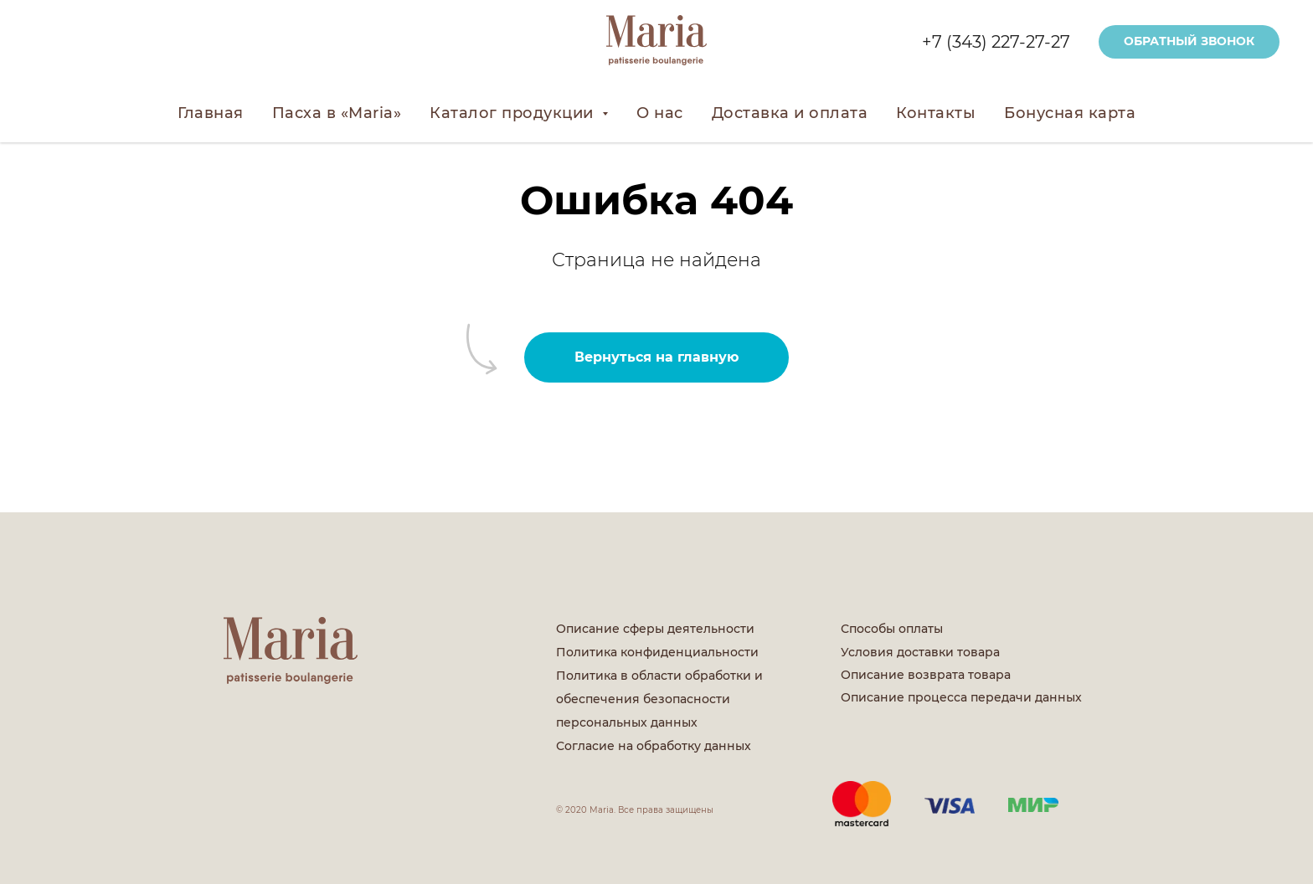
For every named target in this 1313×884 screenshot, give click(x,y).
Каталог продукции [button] (514, 113)
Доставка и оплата (790, 113)
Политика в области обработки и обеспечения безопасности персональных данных (659, 699)
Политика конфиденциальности (657, 652)
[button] (1189, 42)
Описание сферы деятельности (655, 628)
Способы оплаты (892, 628)
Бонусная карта (1069, 113)
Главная (211, 113)
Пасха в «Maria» (337, 113)
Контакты (936, 113)
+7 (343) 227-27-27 (996, 42)
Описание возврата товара (926, 674)
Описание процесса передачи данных (961, 697)
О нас (659, 113)
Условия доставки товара (920, 652)
